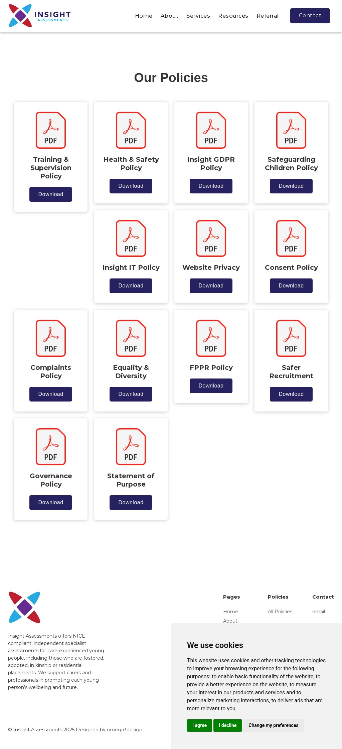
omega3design (124, 730)
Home (144, 16)
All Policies (280, 612)
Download (50, 194)
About (170, 16)
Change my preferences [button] (273, 725)
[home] (39, 15)
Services (198, 16)
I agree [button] (199, 725)
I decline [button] (227, 725)
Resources (233, 16)
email (318, 612)
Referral (267, 16)
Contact (310, 15)
